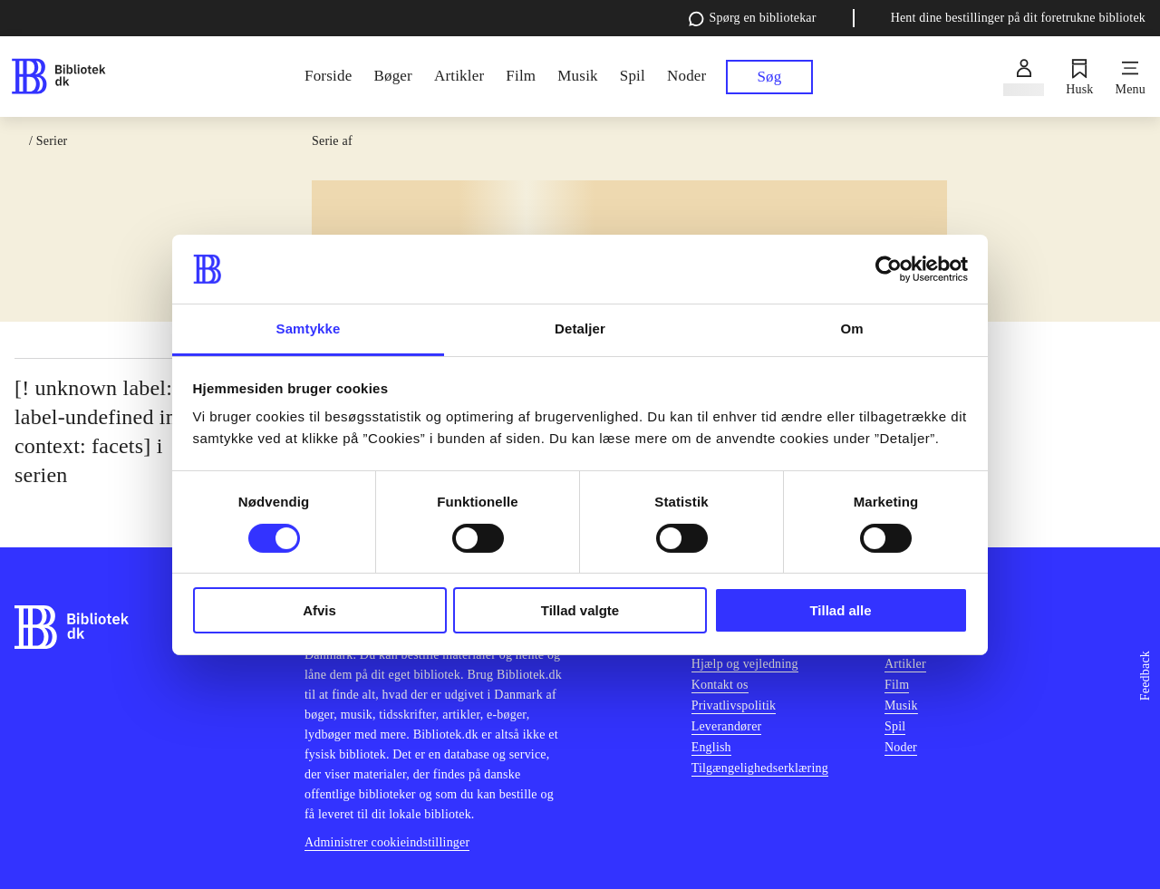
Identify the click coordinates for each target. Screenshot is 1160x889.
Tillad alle (840, 610)
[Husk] (1079, 77)
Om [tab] (851, 328)
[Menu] (1131, 77)
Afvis (319, 610)
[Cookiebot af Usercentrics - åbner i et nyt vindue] (888, 269)
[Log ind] (1023, 77)
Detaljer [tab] (580, 328)
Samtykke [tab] (308, 328)
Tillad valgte (580, 610)
